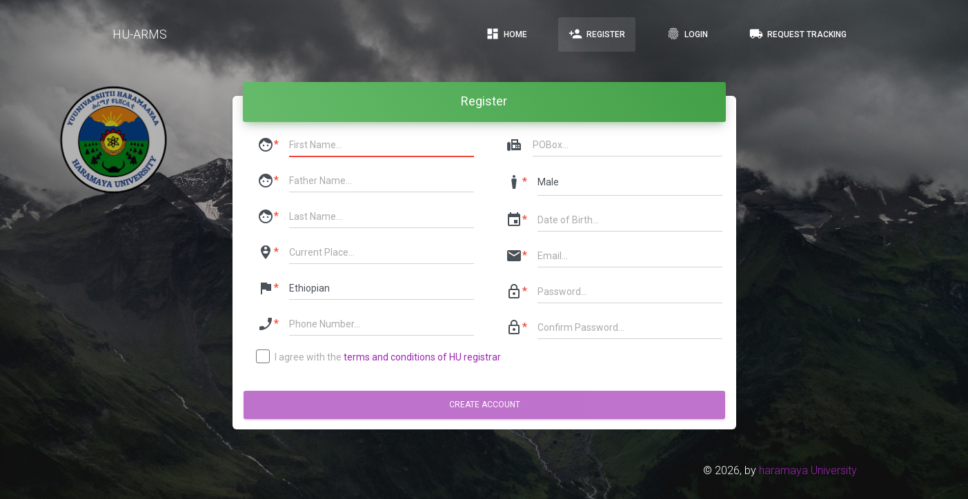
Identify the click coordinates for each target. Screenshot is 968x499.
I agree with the (379, 358)
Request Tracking (798, 34)
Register (597, 34)
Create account (484, 404)
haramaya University (808, 470)
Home (506, 34)
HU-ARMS (139, 34)
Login (687, 34)
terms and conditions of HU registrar (422, 357)
